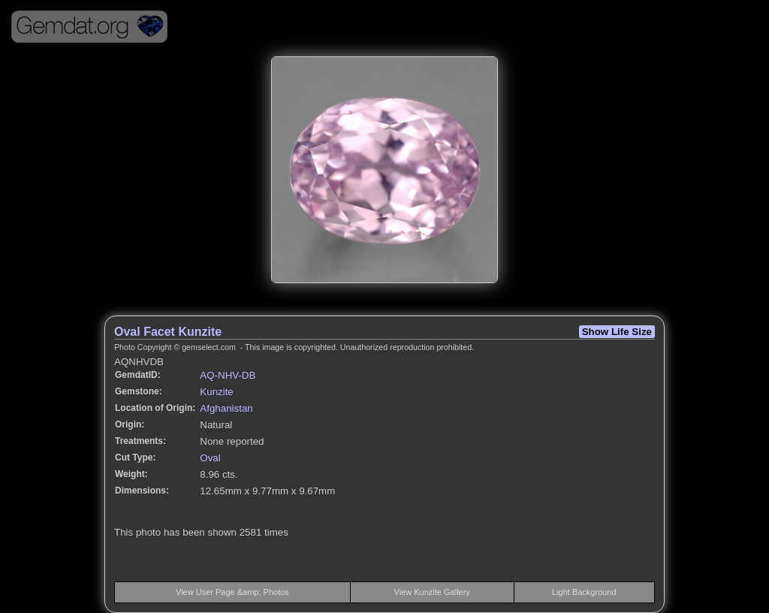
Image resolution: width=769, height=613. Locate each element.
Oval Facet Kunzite (168, 331)
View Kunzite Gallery (432, 591)
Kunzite (216, 391)
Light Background (584, 591)
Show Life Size (617, 331)
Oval (210, 458)
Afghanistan (226, 408)
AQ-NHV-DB (227, 375)
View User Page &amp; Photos (232, 591)
